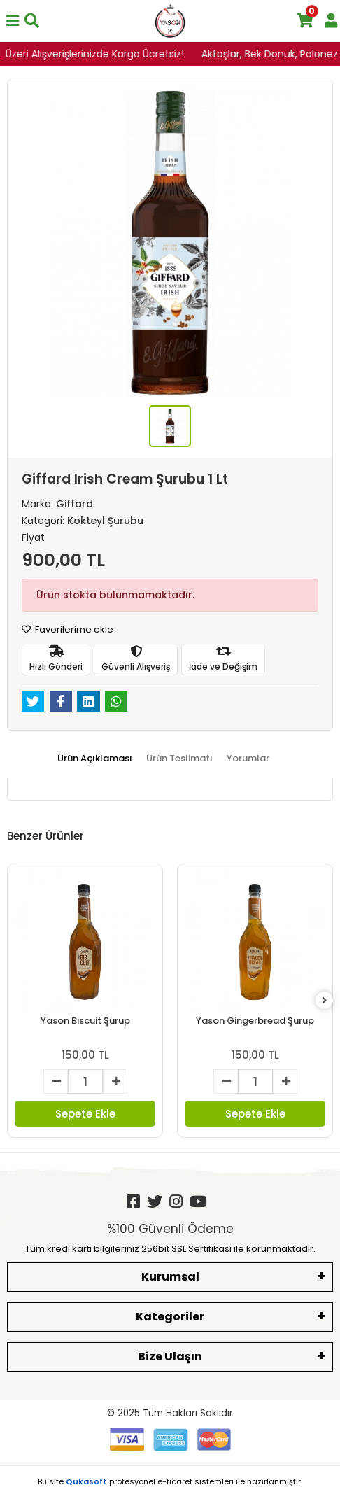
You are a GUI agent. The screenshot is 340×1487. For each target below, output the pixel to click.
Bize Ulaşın (170, 1356)
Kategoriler (170, 1317)
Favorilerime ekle (67, 629)
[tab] (94, 759)
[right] (325, 1001)
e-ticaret (174, 1481)
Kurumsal (170, 1277)
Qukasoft (86, 1481)
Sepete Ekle (85, 1113)
